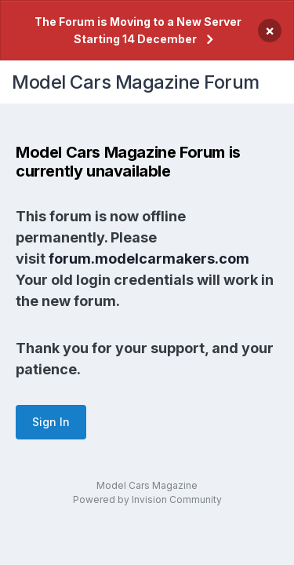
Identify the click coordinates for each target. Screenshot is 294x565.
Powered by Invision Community (147, 499)
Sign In (51, 421)
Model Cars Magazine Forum (136, 82)
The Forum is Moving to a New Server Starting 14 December (137, 30)
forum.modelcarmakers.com (149, 258)
